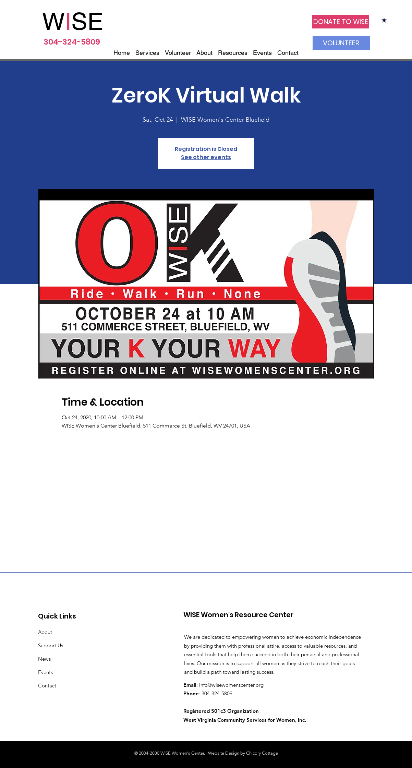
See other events (206, 157)
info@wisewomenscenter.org (231, 685)
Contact (47, 685)
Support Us (50, 645)
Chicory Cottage (262, 753)
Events (45, 672)
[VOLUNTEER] (341, 43)
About (45, 632)
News (44, 659)
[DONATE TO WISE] (340, 21)
